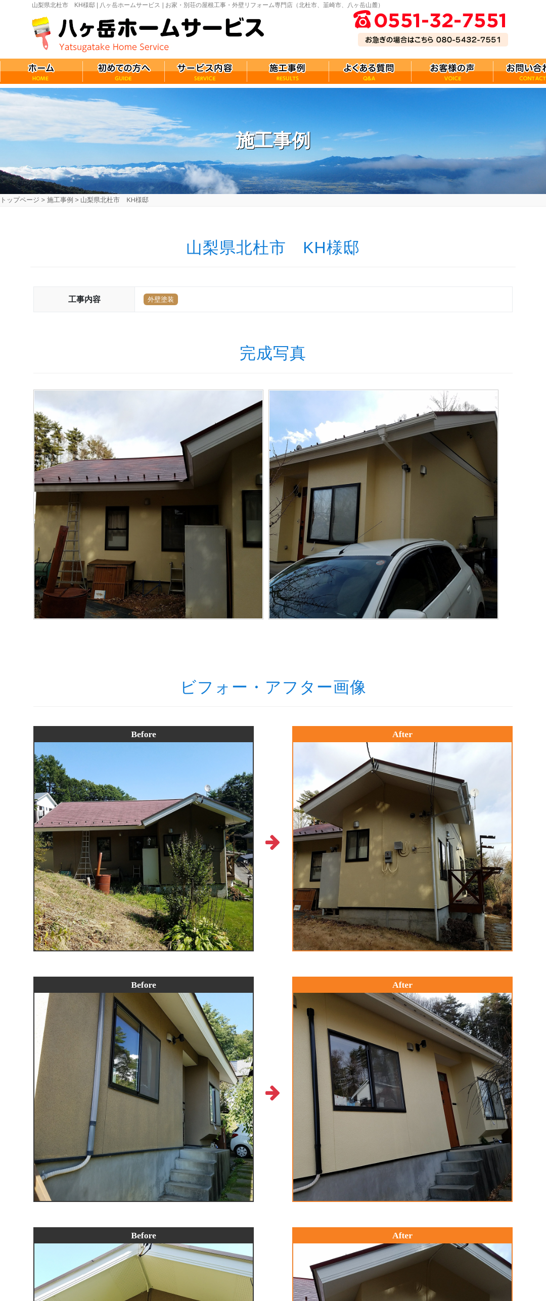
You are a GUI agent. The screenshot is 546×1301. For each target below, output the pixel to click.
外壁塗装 (161, 299)
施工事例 (60, 200)
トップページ (19, 200)
